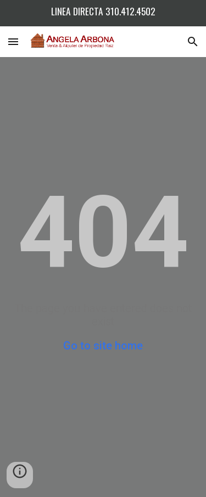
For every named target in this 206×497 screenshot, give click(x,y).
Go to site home (103, 345)
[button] (13, 41)
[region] (103, 13)
